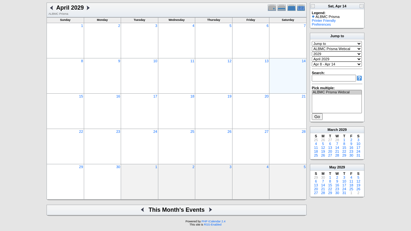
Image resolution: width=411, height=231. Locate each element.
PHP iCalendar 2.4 (213, 221)
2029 (342, 130)
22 (81, 131)
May (332, 167)
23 (118, 131)
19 (230, 96)
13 (266, 61)
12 (230, 61)
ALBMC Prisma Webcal (337, 92)
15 (81, 96)
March (333, 130)
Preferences (321, 24)
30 (118, 167)
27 (266, 131)
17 (155, 96)
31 (358, 155)
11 (192, 61)
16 (118, 96)
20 (266, 96)
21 (304, 96)
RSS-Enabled (213, 224)
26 (230, 131)
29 (81, 167)
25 (192, 131)
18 (192, 96)
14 (304, 61)
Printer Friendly (324, 20)
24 (155, 131)
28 (304, 131)
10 (155, 61)
